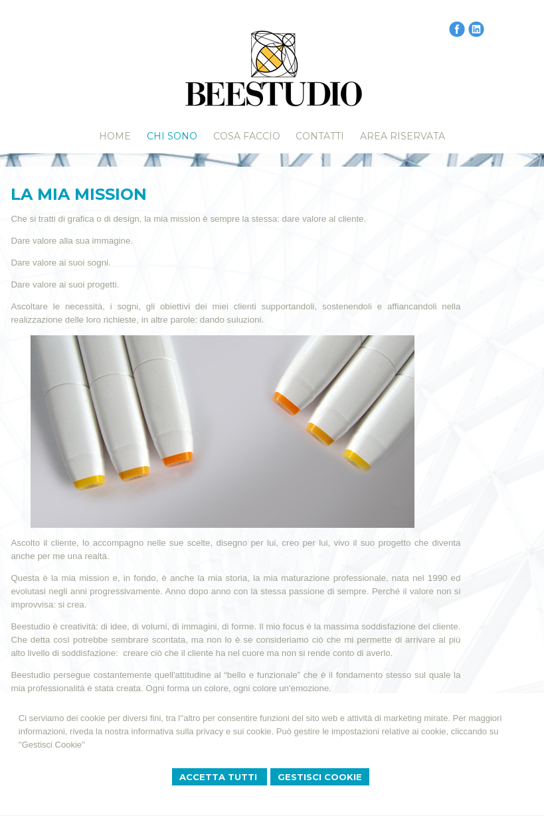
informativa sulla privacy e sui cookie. (203, 731)
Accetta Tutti (219, 777)
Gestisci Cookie (320, 777)
